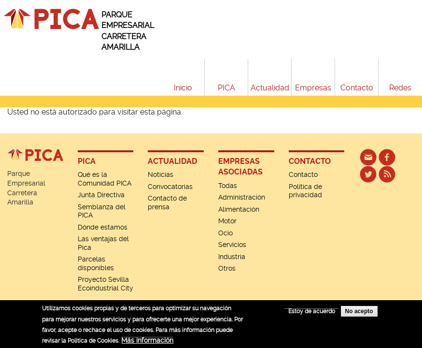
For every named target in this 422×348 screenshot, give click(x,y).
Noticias (160, 174)
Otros (227, 268)
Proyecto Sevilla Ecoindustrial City (105, 284)
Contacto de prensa (167, 202)
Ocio (225, 233)
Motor (227, 221)
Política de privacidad (305, 191)
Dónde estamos (102, 227)
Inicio (183, 87)
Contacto (356, 87)
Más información (147, 343)
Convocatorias (170, 186)
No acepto (359, 314)
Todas (227, 185)
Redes (400, 87)
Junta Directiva (101, 195)
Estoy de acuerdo (311, 314)
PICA (226, 87)
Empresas (313, 87)
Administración (241, 197)
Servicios (232, 244)
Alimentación (238, 209)
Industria (231, 257)
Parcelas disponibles (96, 263)
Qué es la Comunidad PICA (104, 179)
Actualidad (270, 87)
